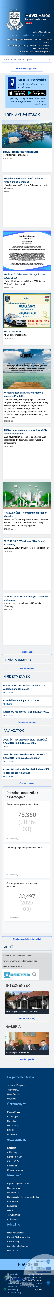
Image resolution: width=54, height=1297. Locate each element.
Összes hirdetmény (27, 722)
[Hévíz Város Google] (29, 1264)
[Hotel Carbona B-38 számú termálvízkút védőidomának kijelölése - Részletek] (27, 688)
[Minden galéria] (27, 1059)
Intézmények (13, 1201)
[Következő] (44, 1002)
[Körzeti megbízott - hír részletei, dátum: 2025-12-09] (27, 319)
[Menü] (50, 4)
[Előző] (10, 1002)
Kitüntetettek (13, 1219)
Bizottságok (12, 1117)
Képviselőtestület (15, 1112)
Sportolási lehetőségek (17, 1246)
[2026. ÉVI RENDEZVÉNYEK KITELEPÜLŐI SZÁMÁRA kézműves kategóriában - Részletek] (27, 757)
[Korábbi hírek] (27, 652)
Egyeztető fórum (14, 1157)
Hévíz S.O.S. (13, 1251)
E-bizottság (12, 1152)
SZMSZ (10, 1130)
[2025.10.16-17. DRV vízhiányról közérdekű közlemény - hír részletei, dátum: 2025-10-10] (27, 619)
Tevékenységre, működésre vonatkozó (20, 961)
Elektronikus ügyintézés (27, 69)
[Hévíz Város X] (22, 1264)
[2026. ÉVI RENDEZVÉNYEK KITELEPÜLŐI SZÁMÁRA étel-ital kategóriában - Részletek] (27, 742)
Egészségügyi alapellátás (18, 1184)
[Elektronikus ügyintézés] (27, 69)
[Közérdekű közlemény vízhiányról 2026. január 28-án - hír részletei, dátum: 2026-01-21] (27, 260)
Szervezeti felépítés (15, 1085)
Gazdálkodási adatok (12, 966)
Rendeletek (12, 1121)
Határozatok (12, 1126)
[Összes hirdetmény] (27, 722)
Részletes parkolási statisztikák (27, 939)
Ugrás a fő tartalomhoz (42, 32)
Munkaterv (12, 1134)
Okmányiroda (13, 1193)
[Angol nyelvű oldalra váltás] (30, 23)
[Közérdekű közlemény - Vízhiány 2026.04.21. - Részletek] (27, 713)
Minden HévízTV (27, 668)
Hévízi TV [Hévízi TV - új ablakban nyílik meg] (11, 1210)
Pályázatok (12, 1099)
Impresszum (13, 1293)
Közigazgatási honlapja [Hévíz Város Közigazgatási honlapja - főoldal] (37, 16)
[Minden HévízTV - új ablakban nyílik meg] (27, 668)
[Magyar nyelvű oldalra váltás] (27, 23)
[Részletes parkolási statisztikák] (27, 939)
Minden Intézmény (27, 1018)
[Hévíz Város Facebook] (18, 1264)
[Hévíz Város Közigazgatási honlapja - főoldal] (14, 20)
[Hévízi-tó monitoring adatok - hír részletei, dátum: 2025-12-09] (27, 146)
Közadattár (12, 1166)
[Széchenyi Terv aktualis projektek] (18, 1284)
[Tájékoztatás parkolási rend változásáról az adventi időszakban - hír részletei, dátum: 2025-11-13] (27, 453)
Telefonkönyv (13, 1090)
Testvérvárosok (14, 1215)
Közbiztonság (13, 1242)
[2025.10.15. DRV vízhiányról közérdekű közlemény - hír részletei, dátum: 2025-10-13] (27, 564)
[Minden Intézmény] (27, 1018)
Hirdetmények (13, 1188)
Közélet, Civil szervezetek (18, 1237)
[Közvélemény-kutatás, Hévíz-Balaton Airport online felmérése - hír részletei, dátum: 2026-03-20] (27, 201)
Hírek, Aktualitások (15, 1233)
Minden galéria (27, 1059)
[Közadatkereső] (27, 974)
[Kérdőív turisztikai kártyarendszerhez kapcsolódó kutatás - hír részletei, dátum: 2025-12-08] (27, 386)
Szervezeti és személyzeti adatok (18, 955)
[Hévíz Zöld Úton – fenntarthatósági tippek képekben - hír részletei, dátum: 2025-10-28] (27, 508)
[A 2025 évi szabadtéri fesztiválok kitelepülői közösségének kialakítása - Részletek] (27, 772)
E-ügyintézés (13, 1161)
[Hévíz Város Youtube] (35, 1264)
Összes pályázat (27, 784)
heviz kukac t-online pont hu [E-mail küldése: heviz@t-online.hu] (38, 52)
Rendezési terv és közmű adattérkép (23, 1197)
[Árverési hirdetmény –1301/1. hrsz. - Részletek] (27, 701)
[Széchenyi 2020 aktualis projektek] (38, 1286)
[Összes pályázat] (27, 784)
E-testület (11, 1148)
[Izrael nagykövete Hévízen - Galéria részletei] (27, 1052)
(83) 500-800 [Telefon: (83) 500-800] (43, 46)
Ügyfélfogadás (13, 1094)
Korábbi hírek (27, 652)
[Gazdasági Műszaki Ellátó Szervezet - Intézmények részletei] (27, 1011)
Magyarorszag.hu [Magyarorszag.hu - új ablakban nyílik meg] (15, 1170)
